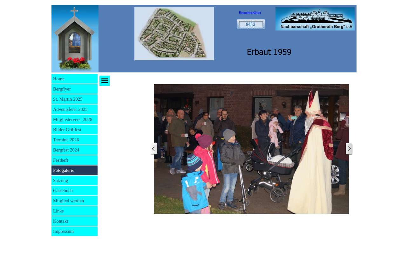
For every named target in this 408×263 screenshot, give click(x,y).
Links (58, 210)
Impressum (63, 231)
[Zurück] (154, 149)
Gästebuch (63, 190)
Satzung (60, 180)
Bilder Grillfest (67, 129)
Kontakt (60, 221)
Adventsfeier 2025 (70, 109)
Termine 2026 (66, 139)
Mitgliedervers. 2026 (72, 119)
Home (59, 78)
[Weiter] (349, 149)
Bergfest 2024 (66, 149)
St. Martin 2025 (67, 99)
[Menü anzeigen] (104, 81)
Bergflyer (62, 88)
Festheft (60, 160)
